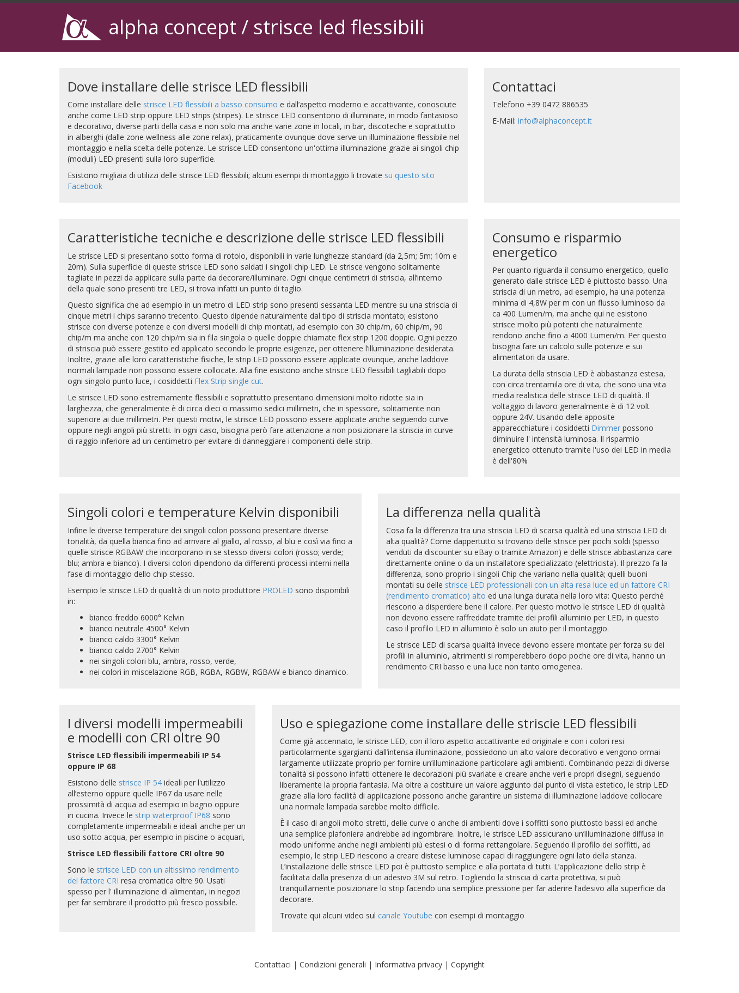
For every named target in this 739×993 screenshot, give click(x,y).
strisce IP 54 (140, 782)
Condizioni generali (333, 964)
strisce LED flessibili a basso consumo (210, 104)
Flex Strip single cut (228, 381)
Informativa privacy (408, 964)
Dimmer (605, 428)
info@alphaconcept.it (555, 120)
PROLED (277, 590)
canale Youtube (405, 915)
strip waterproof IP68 (172, 815)
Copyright (468, 964)
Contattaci (272, 964)
